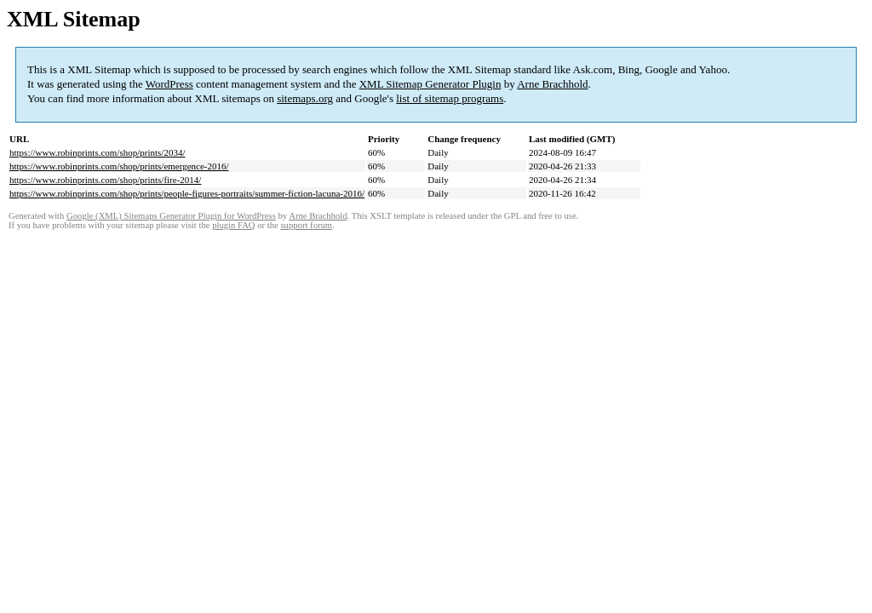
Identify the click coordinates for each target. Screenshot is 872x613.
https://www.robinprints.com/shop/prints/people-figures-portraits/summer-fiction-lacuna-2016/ (186, 193)
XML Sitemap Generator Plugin (430, 83)
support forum (306, 225)
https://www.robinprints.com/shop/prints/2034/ (97, 152)
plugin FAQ (233, 225)
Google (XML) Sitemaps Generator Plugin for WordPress (171, 216)
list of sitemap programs (449, 98)
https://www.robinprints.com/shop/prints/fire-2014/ (105, 180)
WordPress (169, 83)
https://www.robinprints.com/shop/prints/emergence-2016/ (119, 166)
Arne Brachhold (552, 83)
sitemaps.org (305, 98)
